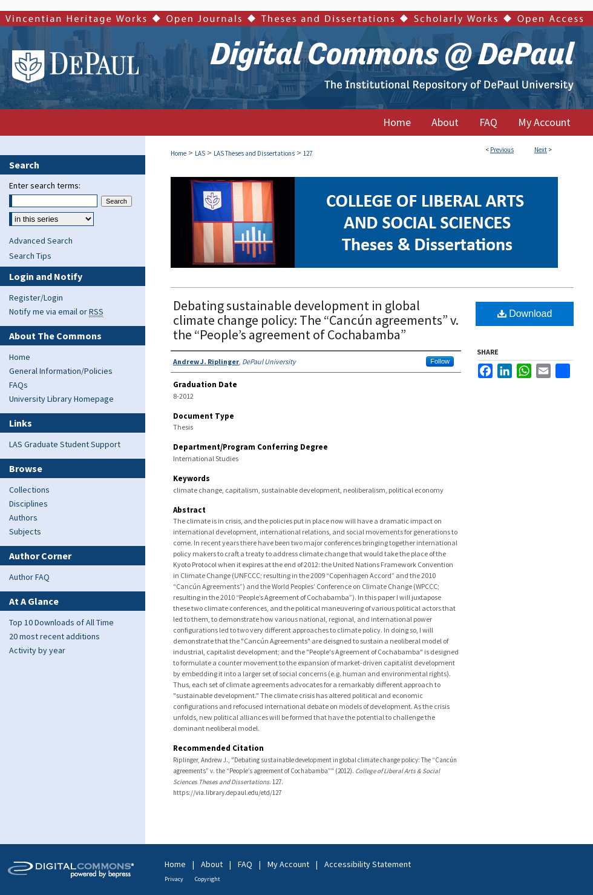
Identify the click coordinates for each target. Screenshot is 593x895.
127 (307, 153)
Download (524, 313)
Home (178, 153)
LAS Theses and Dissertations (254, 153)
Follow (440, 361)
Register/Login (36, 297)
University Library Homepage (61, 398)
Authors (23, 517)
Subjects (25, 531)
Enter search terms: (44, 185)
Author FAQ (29, 576)
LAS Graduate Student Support (64, 444)
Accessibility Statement (367, 864)
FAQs (18, 384)
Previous (502, 149)
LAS (200, 153)
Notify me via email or (56, 311)
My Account (288, 864)
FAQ (245, 864)
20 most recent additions (54, 636)
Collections (29, 489)
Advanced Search (41, 240)
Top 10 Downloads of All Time (61, 622)
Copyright (207, 879)
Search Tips (30, 255)
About (212, 864)
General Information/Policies (61, 370)
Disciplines (28, 503)
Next (540, 149)
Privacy (174, 879)
